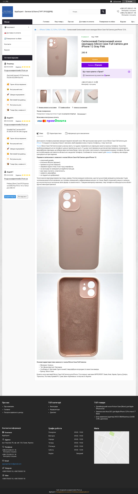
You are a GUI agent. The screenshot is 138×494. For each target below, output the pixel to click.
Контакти (7, 44)
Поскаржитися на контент (64, 492)
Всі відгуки (22, 196)
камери (109, 152)
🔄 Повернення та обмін (12, 38)
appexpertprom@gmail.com (11, 464)
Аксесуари (54, 406)
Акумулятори (55, 409)
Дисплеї (53, 412)
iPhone (39, 143)
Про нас (71, 22)
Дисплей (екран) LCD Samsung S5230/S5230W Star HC (18, 76)
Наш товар (59, 22)
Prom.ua (79, 490)
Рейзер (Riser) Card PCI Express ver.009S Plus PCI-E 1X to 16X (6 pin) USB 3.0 (18, 186)
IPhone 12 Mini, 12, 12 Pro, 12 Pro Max (53, 30)
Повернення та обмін (107, 22)
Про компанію (9, 406)
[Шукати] (103, 11)
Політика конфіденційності (81, 492)
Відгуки (123, 22)
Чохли (39, 146)
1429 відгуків (117, 1)
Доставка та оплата (86, 22)
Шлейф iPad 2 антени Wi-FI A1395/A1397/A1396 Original (17, 131)
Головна (46, 22)
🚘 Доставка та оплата (12, 33)
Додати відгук (10, 196)
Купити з (95, 65)
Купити (95, 59)
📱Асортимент (9, 27)
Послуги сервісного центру (13, 412)
